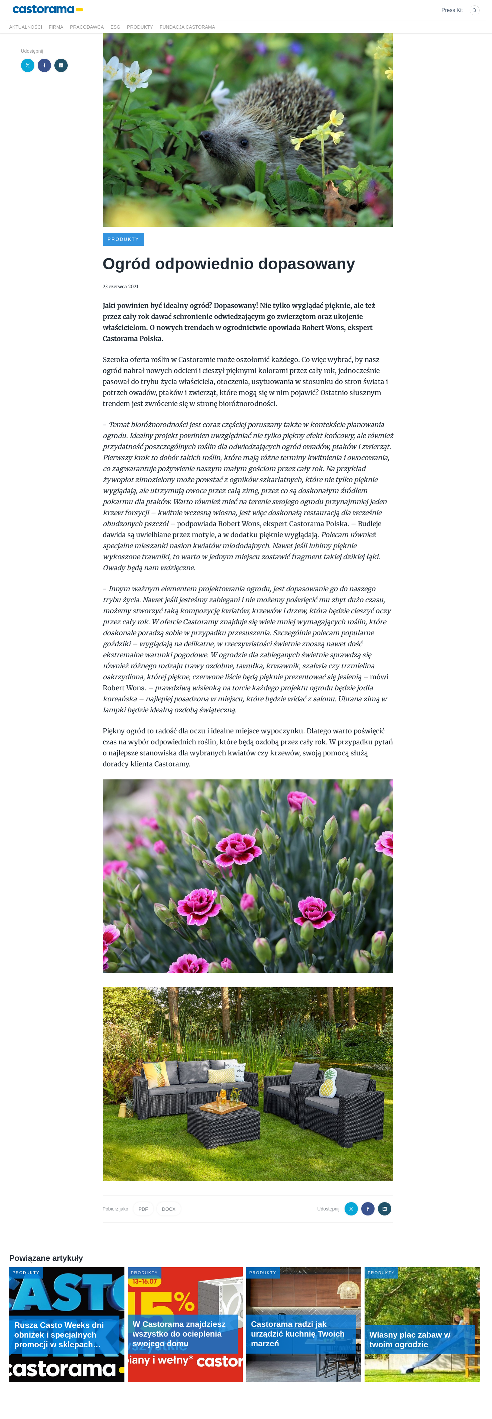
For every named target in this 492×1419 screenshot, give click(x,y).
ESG (115, 27)
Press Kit (452, 10)
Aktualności (25, 27)
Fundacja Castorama (187, 27)
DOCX (168, 1209)
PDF (143, 1209)
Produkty (140, 27)
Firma (56, 27)
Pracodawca (87, 27)
